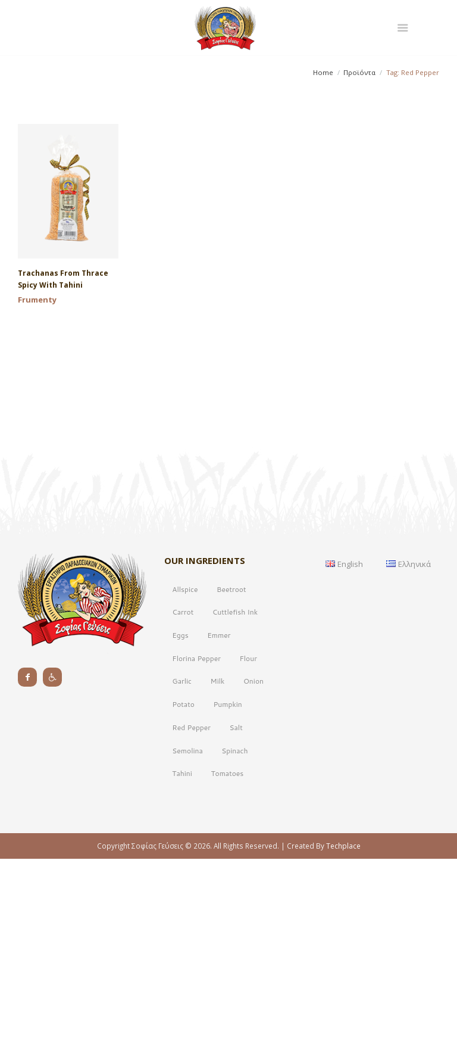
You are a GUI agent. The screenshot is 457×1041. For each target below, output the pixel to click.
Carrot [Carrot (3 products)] (182, 789)
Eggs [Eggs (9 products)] (180, 813)
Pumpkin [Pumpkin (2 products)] (227, 882)
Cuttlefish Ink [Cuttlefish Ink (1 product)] (235, 789)
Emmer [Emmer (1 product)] (218, 813)
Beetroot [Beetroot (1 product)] (231, 767)
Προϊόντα (359, 72)
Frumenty (37, 299)
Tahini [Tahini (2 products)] (182, 951)
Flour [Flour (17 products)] (247, 836)
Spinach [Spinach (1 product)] (234, 928)
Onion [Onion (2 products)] (253, 858)
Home (323, 72)
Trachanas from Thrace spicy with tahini (63, 279)
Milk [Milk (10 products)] (218, 858)
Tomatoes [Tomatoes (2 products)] (227, 951)
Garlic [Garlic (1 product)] (182, 858)
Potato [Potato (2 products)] (183, 882)
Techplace (343, 1023)
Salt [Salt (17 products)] (236, 905)
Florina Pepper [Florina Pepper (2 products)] (196, 836)
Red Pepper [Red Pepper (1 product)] (191, 905)
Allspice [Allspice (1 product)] (185, 767)
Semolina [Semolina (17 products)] (187, 928)
